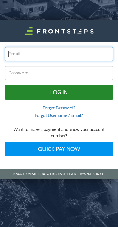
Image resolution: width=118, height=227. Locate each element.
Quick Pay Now (59, 149)
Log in (59, 92)
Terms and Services (91, 174)
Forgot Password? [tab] (59, 108)
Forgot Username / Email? (59, 115)
